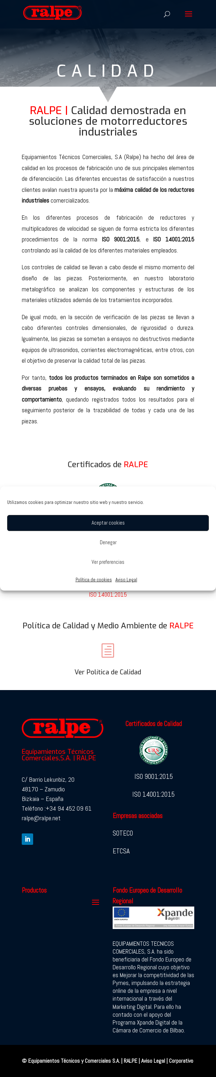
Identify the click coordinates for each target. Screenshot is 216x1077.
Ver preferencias (108, 561)
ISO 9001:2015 (153, 776)
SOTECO (123, 833)
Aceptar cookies (108, 522)
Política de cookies (94, 580)
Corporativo (181, 1061)
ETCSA (121, 851)
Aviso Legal (126, 580)
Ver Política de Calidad (107, 672)
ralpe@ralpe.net (41, 818)
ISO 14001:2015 (108, 594)
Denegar (108, 542)
